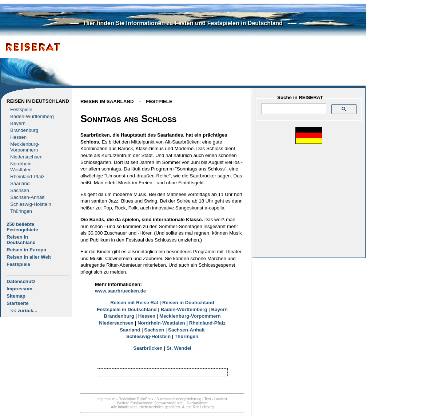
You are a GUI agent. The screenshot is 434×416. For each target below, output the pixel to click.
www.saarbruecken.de (120, 291)
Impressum (19, 288)
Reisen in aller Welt (29, 257)
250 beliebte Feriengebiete (22, 226)
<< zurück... (24, 310)
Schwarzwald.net (168, 403)
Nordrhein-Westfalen (21, 166)
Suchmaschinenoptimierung (178, 399)
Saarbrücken (148, 348)
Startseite (18, 303)
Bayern (17, 123)
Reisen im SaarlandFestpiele (126, 101)
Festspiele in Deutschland (126, 309)
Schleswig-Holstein (30, 204)
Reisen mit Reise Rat (134, 302)
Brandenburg (24, 130)
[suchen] (293, 109)
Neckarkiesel (197, 403)
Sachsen (19, 190)
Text (207, 399)
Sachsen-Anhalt (27, 197)
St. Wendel (179, 348)
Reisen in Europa (26, 249)
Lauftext (220, 399)
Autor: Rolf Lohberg (198, 407)
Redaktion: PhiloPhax (136, 399)
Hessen (18, 137)
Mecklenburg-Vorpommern (190, 316)
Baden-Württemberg (32, 116)
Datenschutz (21, 281)
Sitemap (16, 296)
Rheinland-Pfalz (27, 176)
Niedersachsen (26, 157)
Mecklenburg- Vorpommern (25, 147)
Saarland (19, 183)
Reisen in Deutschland (38, 101)
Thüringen (21, 211)
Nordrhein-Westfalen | (163, 323)
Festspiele (21, 109)
